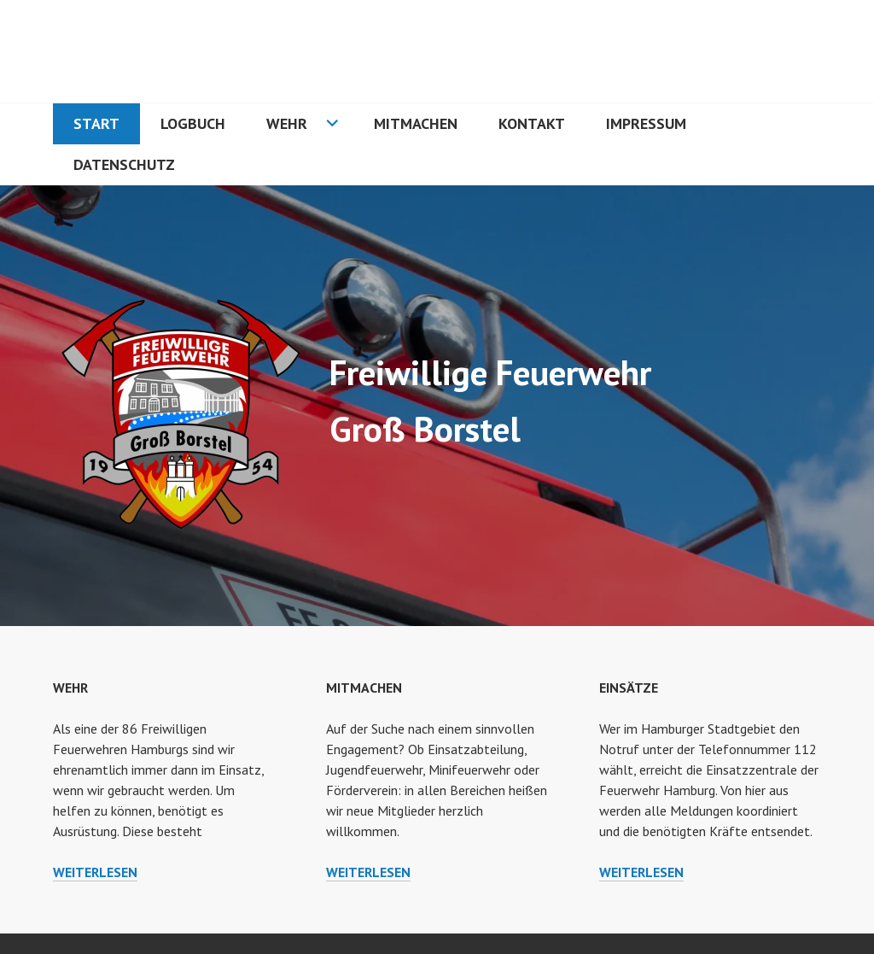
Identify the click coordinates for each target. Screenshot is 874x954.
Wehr (286, 123)
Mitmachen (415, 123)
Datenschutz (124, 164)
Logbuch (192, 123)
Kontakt (531, 123)
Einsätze (628, 687)
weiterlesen (95, 872)
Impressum (646, 123)
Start (96, 123)
